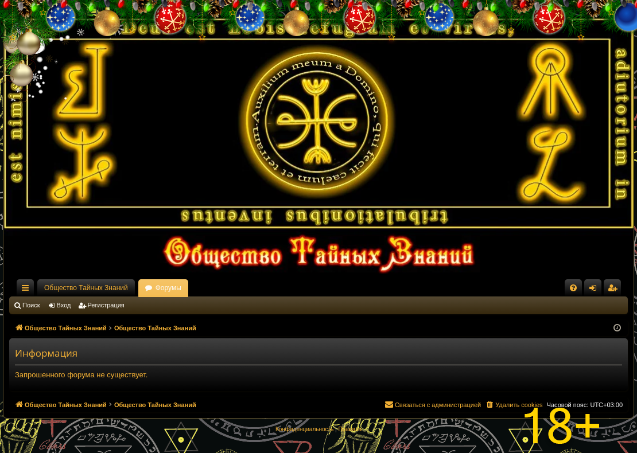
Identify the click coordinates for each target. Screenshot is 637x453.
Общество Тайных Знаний (86, 288)
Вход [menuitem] (595, 290)
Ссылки (27, 290)
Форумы (168, 288)
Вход (64, 305)
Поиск (31, 305)
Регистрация (106, 305)
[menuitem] (573, 287)
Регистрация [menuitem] (614, 290)
